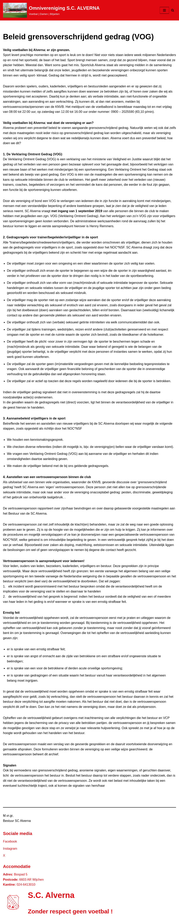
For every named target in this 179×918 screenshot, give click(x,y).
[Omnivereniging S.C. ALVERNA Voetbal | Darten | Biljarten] (51, 10)
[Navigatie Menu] (164, 10)
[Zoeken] (172, 10)
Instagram (10, 848)
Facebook (10, 841)
